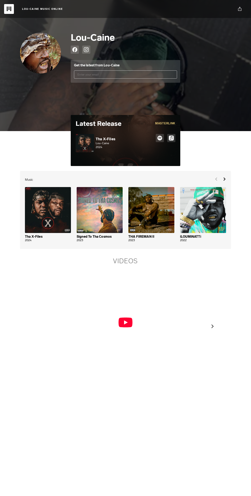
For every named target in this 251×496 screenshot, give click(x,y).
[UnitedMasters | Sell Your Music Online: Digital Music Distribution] (9, 9)
